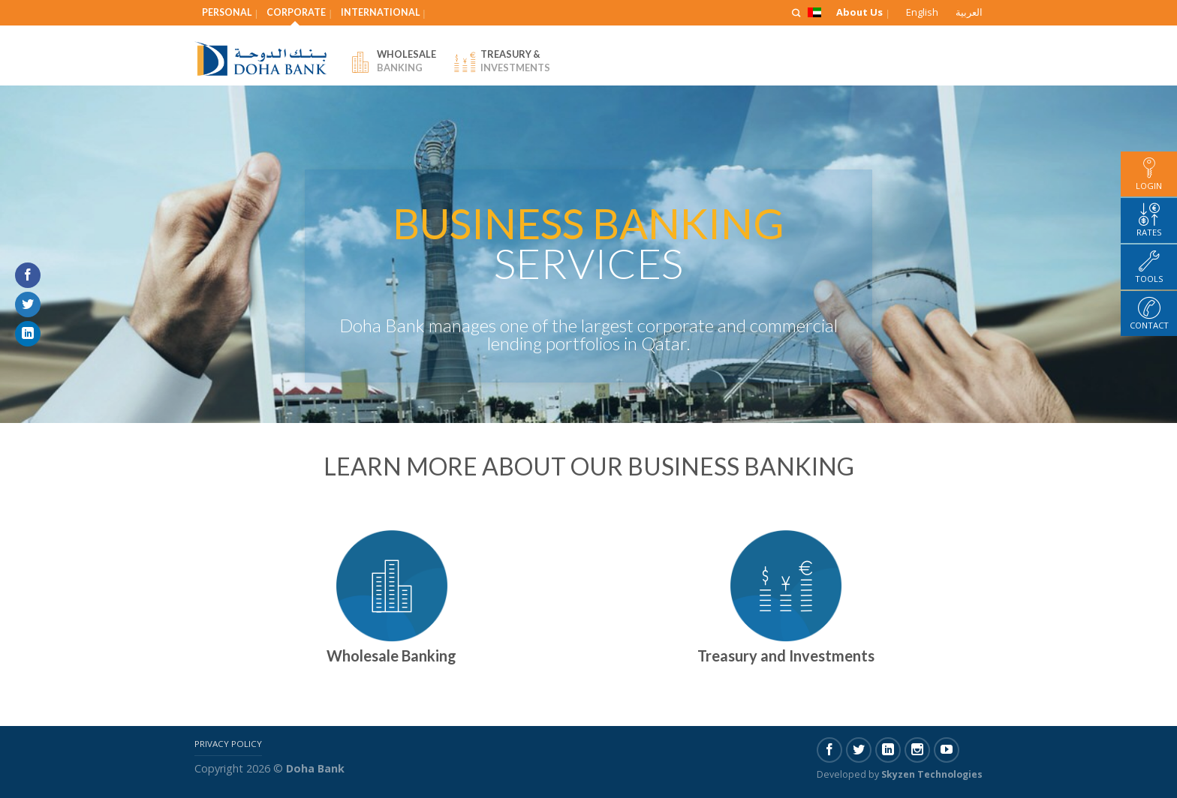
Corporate (296, 12)
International (380, 12)
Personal (226, 12)
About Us (859, 12)
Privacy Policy (228, 743)
